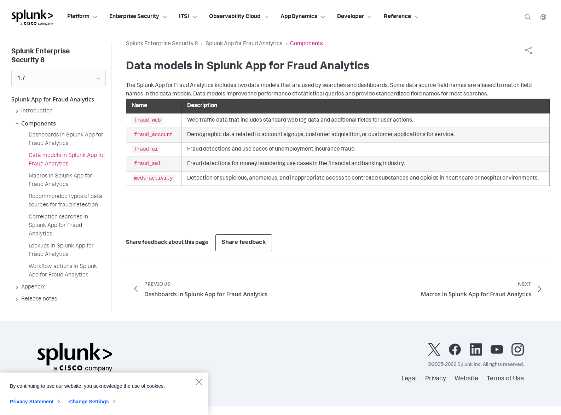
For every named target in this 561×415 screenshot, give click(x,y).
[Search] (527, 17)
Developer (354, 17)
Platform (82, 17)
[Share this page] (528, 50)
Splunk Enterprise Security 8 (162, 44)
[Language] (543, 17)
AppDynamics (303, 17)
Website (466, 379)
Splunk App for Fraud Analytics (244, 44)
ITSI (188, 17)
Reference (402, 17)
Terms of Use (505, 379)
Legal (409, 379)
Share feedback (243, 243)
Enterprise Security (138, 17)
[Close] (198, 385)
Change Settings (89, 405)
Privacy (435, 379)
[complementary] (528, 50)
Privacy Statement (32, 405)
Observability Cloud (239, 17)
